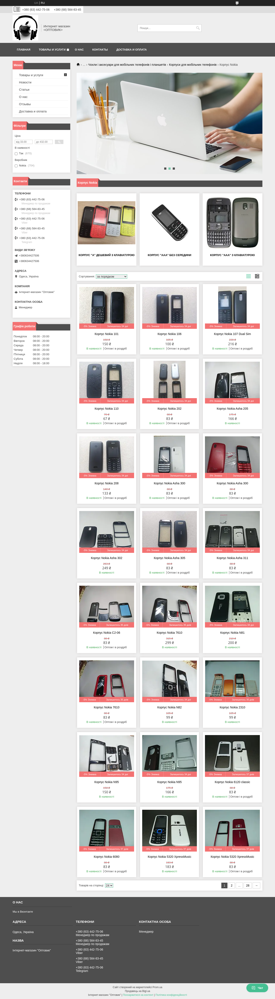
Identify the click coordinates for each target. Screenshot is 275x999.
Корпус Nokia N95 (106, 782)
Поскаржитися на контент (138, 994)
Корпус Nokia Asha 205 (232, 408)
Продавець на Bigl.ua (137, 991)
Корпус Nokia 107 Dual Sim (232, 334)
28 (247, 885)
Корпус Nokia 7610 (169, 632)
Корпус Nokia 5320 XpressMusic (169, 856)
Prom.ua (157, 987)
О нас (79, 49)
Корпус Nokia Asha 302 (106, 558)
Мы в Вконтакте (23, 911)
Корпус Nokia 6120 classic (232, 782)
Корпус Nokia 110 (106, 408)
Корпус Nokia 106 (169, 334)
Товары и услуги (52, 49)
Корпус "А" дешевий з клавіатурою (107, 255)
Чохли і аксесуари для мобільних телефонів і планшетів (127, 64)
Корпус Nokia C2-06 (106, 632)
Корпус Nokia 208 (106, 483)
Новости (25, 82)
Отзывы (25, 104)
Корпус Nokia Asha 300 (169, 483)
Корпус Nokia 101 (106, 334)
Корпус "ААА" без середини (169, 255)
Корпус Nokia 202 (169, 408)
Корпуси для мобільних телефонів (192, 64)
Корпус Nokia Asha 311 (232, 558)
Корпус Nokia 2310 (232, 707)
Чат (257, 988)
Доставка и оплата (131, 49)
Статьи (24, 89)
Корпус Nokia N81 (232, 632)
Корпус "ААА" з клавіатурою (232, 255)
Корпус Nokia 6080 (106, 856)
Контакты (100, 49)
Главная (23, 49)
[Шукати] (198, 28)
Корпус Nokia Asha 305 (169, 558)
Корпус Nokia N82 (169, 707)
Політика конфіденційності (171, 994)
